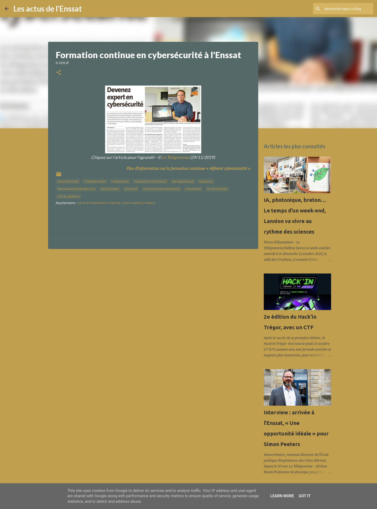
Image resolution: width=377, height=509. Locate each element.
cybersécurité (95, 181)
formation (120, 181)
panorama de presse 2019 (76, 189)
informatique (183, 181)
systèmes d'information (161, 189)
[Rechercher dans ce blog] (348, 8)
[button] (59, 72)
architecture (68, 181)
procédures (110, 189)
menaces (206, 181)
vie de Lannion (69, 196)
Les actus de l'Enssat (47, 8)
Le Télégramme (175, 157)
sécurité (131, 189)
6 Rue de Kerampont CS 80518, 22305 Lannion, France (116, 203)
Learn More (282, 496)
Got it (304, 496)
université (193, 189)
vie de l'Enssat (217, 189)
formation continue (150, 181)
